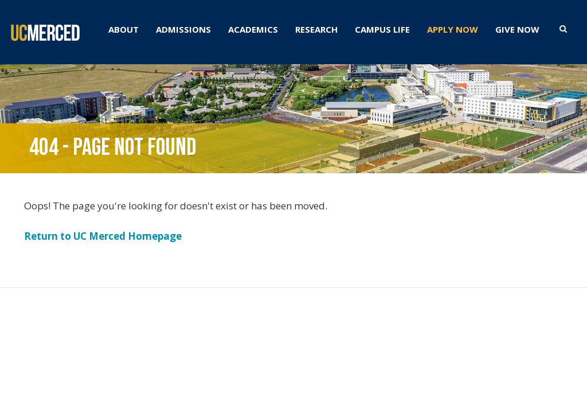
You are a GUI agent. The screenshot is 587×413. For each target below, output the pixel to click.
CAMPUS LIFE (382, 29)
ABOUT (123, 29)
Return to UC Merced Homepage (103, 236)
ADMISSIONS (183, 29)
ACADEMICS (253, 29)
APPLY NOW (452, 29)
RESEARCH (316, 29)
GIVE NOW (517, 29)
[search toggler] (563, 28)
